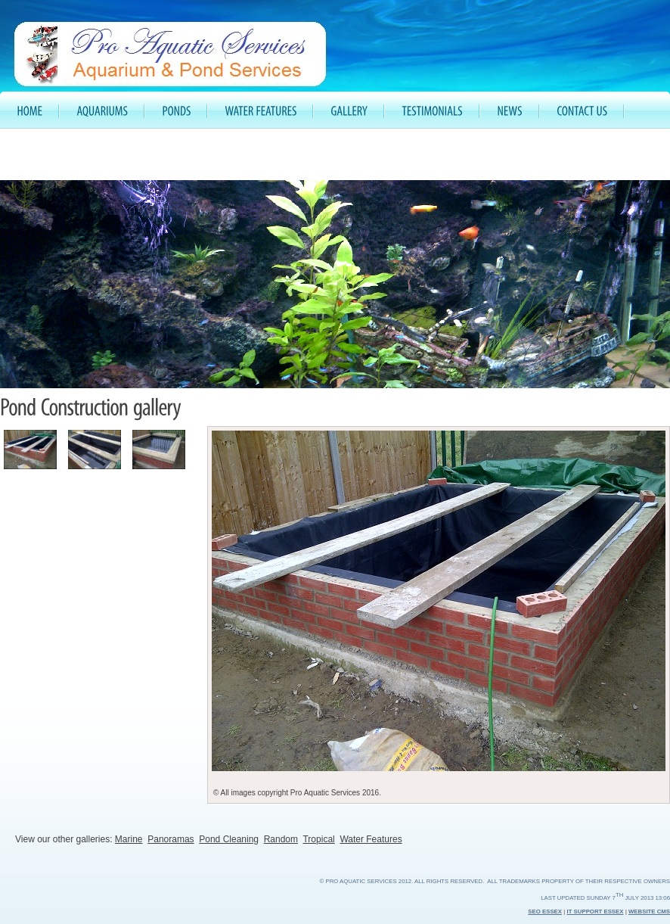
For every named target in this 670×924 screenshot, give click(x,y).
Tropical (318, 839)
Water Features (371, 839)
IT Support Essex (595, 911)
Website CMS (649, 911)
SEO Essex (545, 911)
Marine (129, 839)
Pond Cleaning (229, 839)
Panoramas (170, 839)
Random (281, 839)
